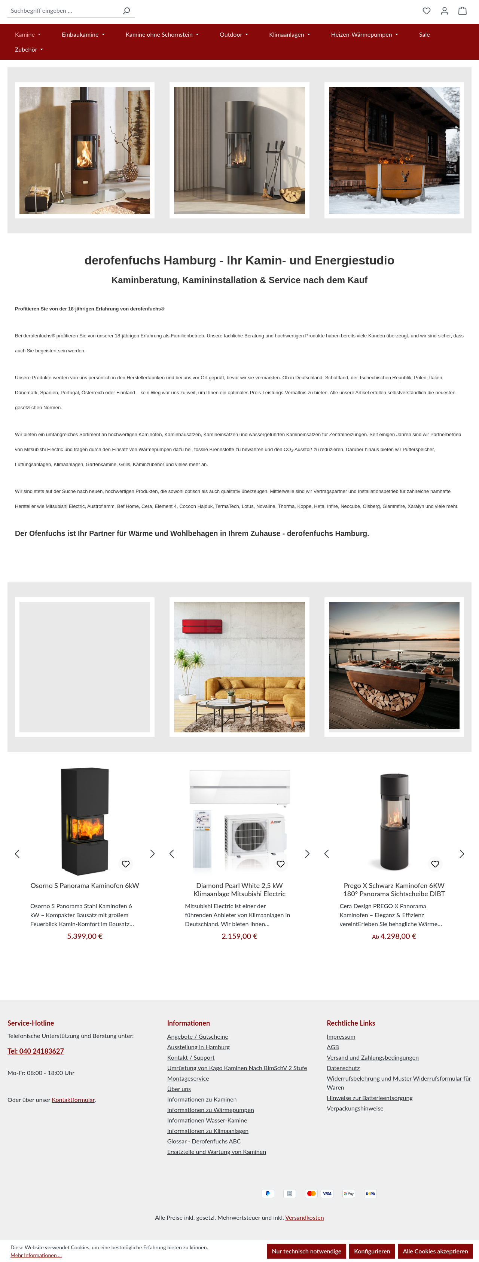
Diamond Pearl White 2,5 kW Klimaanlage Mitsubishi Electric (239, 927)
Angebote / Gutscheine (197, 1036)
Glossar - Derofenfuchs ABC (204, 1141)
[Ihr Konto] (445, 29)
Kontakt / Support (191, 1057)
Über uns (179, 1088)
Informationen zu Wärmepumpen (210, 1109)
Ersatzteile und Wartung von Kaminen (216, 1151)
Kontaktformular (73, 1099)
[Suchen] (88, 29)
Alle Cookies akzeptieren (435, 1251)
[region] (85, 891)
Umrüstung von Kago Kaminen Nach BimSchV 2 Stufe (237, 1067)
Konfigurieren (372, 1251)
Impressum (341, 1036)
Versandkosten (304, 1217)
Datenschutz (343, 1067)
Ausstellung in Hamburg (198, 1046)
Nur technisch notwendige (306, 1251)
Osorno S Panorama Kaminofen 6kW (84, 923)
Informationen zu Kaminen (202, 1099)
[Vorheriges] (16, 891)
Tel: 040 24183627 (35, 1051)
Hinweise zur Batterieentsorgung (369, 1097)
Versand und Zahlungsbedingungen (373, 1057)
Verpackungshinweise (355, 1108)
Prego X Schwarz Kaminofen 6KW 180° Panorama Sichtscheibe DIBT (394, 927)
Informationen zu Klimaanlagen (208, 1130)
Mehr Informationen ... (36, 1255)
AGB (333, 1046)
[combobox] (43, 29)
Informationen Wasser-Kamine (207, 1120)
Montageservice (188, 1078)
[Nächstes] (152, 891)
